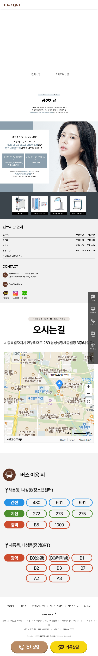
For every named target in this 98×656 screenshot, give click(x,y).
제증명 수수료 (73, 606)
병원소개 (10, 606)
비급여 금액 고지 (56, 606)
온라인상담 (93, 310)
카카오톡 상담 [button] (62, 74)
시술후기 (93, 322)
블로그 (24, 295)
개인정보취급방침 (38, 606)
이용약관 (23, 606)
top (93, 358)
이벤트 (93, 334)
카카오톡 (6, 295)
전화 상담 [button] (35, 74)
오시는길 (93, 346)
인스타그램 (15, 295)
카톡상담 (93, 297)
